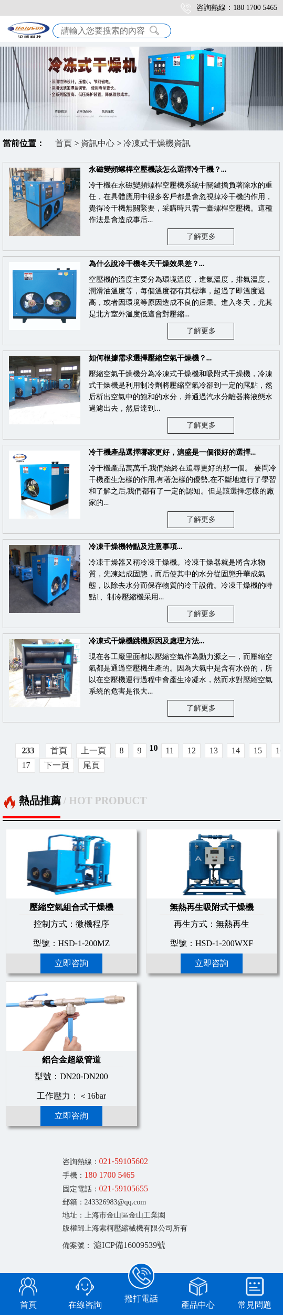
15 (258, 750)
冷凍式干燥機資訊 (157, 143)
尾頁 (91, 765)
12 (191, 750)
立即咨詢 (71, 963)
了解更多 (201, 236)
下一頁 (56, 765)
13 (213, 750)
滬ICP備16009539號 (129, 1245)
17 (26, 765)
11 (170, 750)
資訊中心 (97, 143)
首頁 (63, 143)
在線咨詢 (85, 1304)
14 (236, 750)
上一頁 (93, 750)
